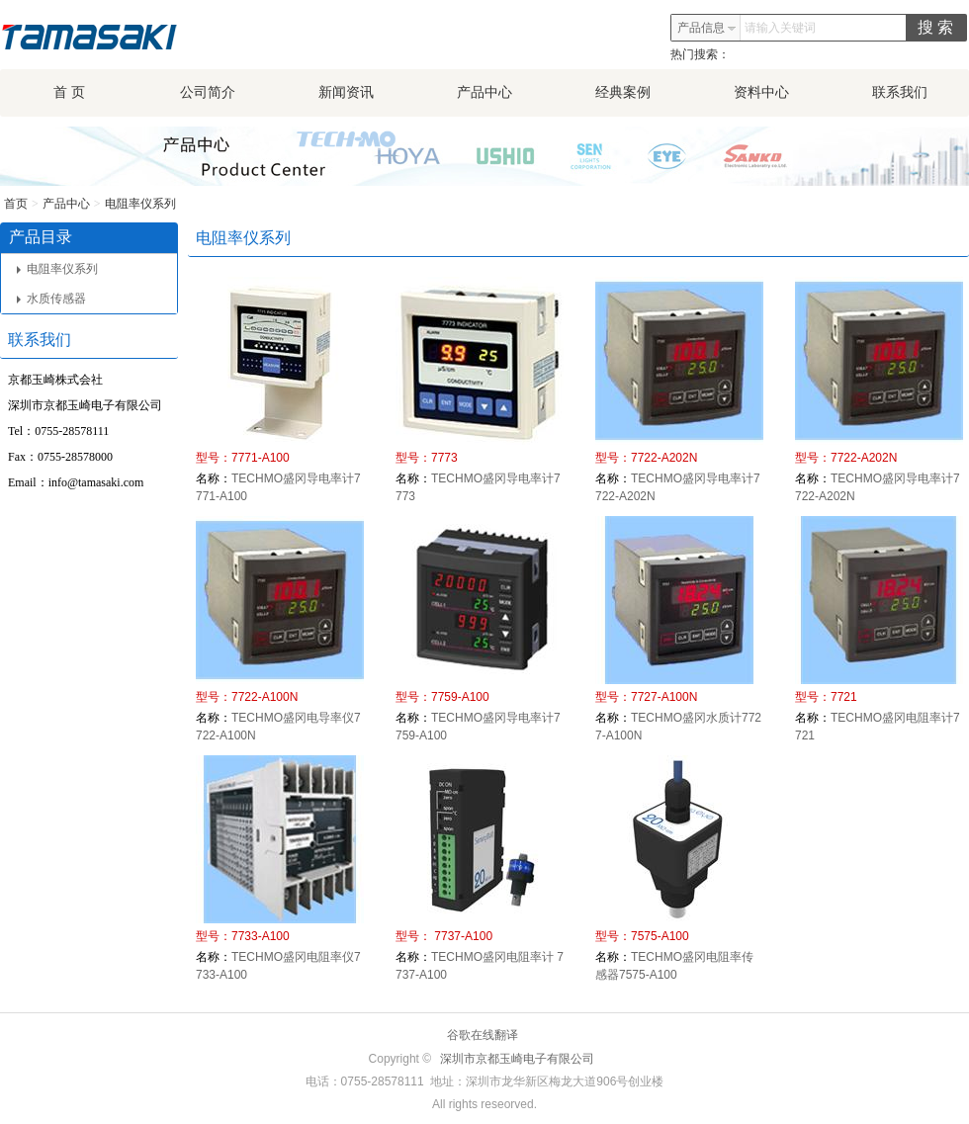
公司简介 (207, 92)
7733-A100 (260, 936)
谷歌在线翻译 (482, 1035)
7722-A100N (264, 697)
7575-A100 (660, 936)
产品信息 (707, 28)
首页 (16, 204)
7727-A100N (664, 697)
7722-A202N (664, 458)
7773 (444, 458)
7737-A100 (461, 936)
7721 (844, 697)
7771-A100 (260, 458)
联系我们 (899, 92)
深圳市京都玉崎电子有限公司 (517, 1059)
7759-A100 (460, 697)
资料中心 (761, 92)
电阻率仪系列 (140, 204)
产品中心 (484, 92)
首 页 (69, 92)
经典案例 (623, 92)
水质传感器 (51, 298)
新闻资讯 (346, 92)
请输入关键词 (780, 28)
